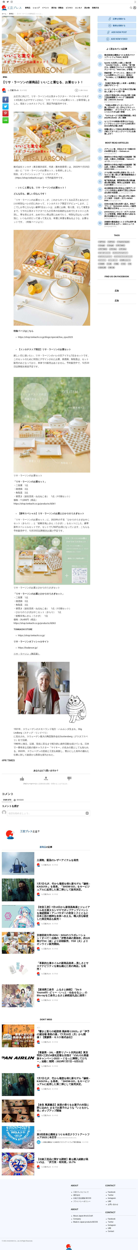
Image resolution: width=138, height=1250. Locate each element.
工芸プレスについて (81, 1192)
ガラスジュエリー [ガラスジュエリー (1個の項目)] (106, 256)
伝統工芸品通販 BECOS (82, 1198)
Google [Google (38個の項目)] (102, 245)
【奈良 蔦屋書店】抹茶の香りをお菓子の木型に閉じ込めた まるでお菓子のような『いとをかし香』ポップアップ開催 (63, 1107)
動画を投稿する (116, 25)
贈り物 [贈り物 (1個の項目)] (112, 267)
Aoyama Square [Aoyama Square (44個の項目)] (124, 242)
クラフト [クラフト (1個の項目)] (103, 260)
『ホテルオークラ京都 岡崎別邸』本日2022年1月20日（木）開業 (120, 116)
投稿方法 (95, 8)
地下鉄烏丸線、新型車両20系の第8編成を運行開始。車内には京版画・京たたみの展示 (120, 182)
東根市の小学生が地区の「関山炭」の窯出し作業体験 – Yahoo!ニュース (120, 159)
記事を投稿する (116, 18)
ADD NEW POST (117, 32)
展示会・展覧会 (57, 8)
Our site (7, 800)
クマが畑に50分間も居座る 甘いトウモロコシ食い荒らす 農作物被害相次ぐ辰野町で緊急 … (120, 174)
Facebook (111, 1192)
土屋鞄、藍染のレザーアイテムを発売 (57, 860)
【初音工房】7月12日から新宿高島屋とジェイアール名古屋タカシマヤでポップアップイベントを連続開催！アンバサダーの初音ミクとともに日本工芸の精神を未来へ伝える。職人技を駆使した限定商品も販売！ (63, 913)
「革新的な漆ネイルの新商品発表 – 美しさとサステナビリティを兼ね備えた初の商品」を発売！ (62, 966)
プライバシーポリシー (81, 1201)
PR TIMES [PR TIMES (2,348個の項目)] (121, 245)
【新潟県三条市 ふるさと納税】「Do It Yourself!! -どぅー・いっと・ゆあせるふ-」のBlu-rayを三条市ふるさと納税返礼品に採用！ (62, 992)
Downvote (69, 779)
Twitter (110, 1195)
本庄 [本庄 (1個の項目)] (123, 264)
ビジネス (69, 8)
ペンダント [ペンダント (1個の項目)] (113, 260)
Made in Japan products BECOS (85, 1222)
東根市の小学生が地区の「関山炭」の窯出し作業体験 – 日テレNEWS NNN (120, 167)
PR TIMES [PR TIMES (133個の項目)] (103, 249)
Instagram (112, 1198)
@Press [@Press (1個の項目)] (102, 242)
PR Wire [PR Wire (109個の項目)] (113, 249)
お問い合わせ (113, 1204)
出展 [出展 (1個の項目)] (109, 264)
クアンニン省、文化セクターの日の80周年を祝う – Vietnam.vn (120, 151)
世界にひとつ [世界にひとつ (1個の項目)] (125, 260)
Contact (111, 1231)
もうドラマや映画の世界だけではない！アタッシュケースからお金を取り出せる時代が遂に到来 (120, 123)
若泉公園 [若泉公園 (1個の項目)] (103, 267)
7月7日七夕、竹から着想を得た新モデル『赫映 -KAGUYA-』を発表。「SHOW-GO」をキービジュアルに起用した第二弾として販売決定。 (63, 886)
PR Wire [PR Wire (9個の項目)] (123, 249)
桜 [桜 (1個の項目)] (130, 264)
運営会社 (76, 1195)
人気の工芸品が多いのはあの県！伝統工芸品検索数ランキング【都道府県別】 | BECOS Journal (120, 98)
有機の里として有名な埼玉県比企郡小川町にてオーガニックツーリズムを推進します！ (120, 131)
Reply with (87, 813)
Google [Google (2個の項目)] (111, 245)
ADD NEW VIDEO (116, 39)
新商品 (27, 8)
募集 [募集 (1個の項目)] (116, 264)
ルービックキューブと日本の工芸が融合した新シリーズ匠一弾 (120, 90)
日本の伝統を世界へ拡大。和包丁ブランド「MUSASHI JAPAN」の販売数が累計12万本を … (120, 206)
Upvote (22, 779)
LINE (109, 1201)
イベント (45, 8)
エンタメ (78, 8)
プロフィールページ (29, 784)
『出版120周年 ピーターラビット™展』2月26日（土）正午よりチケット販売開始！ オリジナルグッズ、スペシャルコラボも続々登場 (120, 108)
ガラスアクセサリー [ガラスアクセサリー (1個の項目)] (120, 253)
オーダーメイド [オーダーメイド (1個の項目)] (105, 253)
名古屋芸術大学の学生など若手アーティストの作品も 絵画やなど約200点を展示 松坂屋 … (120, 190)
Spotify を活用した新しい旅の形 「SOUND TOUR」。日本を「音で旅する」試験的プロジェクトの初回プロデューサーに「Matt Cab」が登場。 (120, 66)
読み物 (87, 8)
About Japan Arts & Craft (83, 1216)
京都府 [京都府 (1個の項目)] (102, 264)
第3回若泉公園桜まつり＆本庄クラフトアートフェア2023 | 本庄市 (119, 57)
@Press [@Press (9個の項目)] (111, 242)
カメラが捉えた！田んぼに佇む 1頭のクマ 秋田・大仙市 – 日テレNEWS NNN (119, 198)
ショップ (36, 8)
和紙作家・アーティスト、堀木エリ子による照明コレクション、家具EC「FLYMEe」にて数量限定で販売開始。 (120, 76)
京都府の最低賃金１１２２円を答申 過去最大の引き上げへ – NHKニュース (120, 224)
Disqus (20, 800)
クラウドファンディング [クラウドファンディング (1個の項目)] (124, 256)
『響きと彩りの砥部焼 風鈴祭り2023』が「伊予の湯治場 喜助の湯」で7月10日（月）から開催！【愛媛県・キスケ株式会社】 (63, 1034)
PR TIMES (9, 760)
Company (77, 1219)
